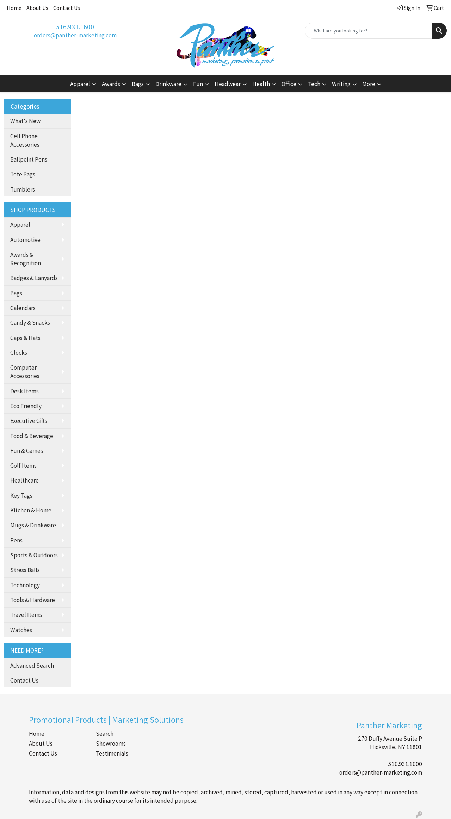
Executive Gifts (28, 421)
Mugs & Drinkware (33, 525)
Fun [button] (198, 84)
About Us (37, 7)
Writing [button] (341, 84)
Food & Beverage (31, 436)
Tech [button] (314, 84)
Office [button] (289, 84)
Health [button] (261, 84)
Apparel (20, 225)
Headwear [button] (228, 84)
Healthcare (24, 480)
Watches (21, 630)
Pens (16, 540)
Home (14, 7)
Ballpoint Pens (28, 159)
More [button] (368, 84)
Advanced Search (32, 665)
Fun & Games (26, 451)
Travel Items (26, 615)
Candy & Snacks (30, 323)
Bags (16, 293)
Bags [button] (138, 84)
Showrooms (111, 743)
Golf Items (23, 465)
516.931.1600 (75, 26)
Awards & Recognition (25, 259)
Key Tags (21, 495)
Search (104, 734)
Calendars (23, 308)
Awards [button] (111, 84)
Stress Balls (25, 570)
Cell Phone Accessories (24, 140)
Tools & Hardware (32, 600)
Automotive (25, 240)
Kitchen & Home (30, 510)
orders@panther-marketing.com (75, 35)
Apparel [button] (80, 84)
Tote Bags (22, 174)
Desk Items (24, 391)
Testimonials (112, 753)
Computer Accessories (24, 372)
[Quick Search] (368, 31)
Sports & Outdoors (34, 555)
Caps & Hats (25, 338)
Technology (25, 585)
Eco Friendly (26, 406)
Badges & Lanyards (34, 278)
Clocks (18, 353)
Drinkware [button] (168, 84)
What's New (25, 121)
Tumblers (22, 189)
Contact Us (66, 7)
